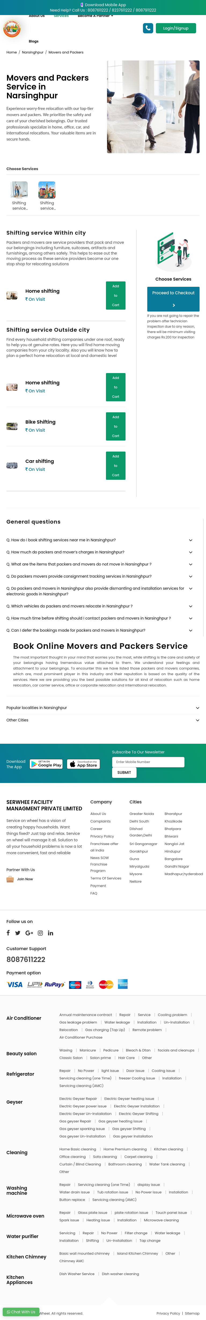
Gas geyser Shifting (129, 1128)
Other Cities (17, 720)
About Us (37, 15)
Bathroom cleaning (125, 1164)
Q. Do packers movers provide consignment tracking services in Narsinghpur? (79, 576)
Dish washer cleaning (120, 1273)
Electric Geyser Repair (79, 1098)
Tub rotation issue (113, 1192)
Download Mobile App (103, 5)
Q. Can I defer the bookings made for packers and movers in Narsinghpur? (75, 630)
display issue (149, 1184)
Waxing (66, 1050)
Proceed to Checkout (173, 298)
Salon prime (101, 1057)
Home (11, 52)
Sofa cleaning (105, 1156)
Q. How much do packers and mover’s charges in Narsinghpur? (65, 552)
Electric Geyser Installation (137, 1106)
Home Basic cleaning (78, 1149)
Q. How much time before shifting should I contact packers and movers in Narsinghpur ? (88, 618)
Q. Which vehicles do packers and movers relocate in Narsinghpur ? (69, 606)
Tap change (149, 1240)
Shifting (93, 1240)
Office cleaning (73, 1156)
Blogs (33, 41)
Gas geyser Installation (133, 1136)
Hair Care (127, 1057)
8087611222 (25, 959)
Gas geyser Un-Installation (83, 1136)
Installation (147, 1022)
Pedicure (111, 1050)
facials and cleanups (176, 1050)
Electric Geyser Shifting (139, 1113)
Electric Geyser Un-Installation (86, 1113)
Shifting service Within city (19, 196)
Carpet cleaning (139, 1156)
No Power (86, 1070)
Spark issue (70, 1220)
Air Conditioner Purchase (81, 1037)
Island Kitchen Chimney (138, 1253)
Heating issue (98, 1220)
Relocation (69, 1029)
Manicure (88, 1050)
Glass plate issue (93, 1212)
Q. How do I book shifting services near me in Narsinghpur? (61, 540)
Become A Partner (95, 15)
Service (144, 1014)
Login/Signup (176, 28)
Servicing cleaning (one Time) (86, 1078)
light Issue (111, 1070)
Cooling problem (173, 1014)
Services (61, 15)
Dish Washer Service (77, 1273)
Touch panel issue (172, 1212)
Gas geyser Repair (76, 1121)
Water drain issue (75, 1192)
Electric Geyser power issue (84, 1106)
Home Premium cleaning (126, 1149)
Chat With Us (21, 1312)
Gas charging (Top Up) (105, 1029)
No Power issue (148, 1192)
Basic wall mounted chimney (85, 1253)
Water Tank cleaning (167, 1164)
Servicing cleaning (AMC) (82, 1085)
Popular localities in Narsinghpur (36, 707)
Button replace (73, 1199)
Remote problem (148, 1029)
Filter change (136, 1233)
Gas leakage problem (79, 1022)
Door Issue (135, 1070)
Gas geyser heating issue (120, 1121)
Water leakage (117, 1022)
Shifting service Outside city (47, 196)
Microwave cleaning (161, 1220)
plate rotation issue (132, 1212)
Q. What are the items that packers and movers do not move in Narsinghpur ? (79, 564)
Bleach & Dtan (138, 1050)
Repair (125, 1014)
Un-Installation (177, 1022)
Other (147, 1057)
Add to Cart (115, 295)
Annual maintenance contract (86, 1014)
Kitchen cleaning (169, 1149)
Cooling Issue (164, 1070)
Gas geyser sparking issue (83, 1128)
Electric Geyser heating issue (129, 1098)
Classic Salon (72, 1057)
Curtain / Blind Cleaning (81, 1164)
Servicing (68, 1233)
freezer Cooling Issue (137, 1078)
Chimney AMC (72, 1261)
